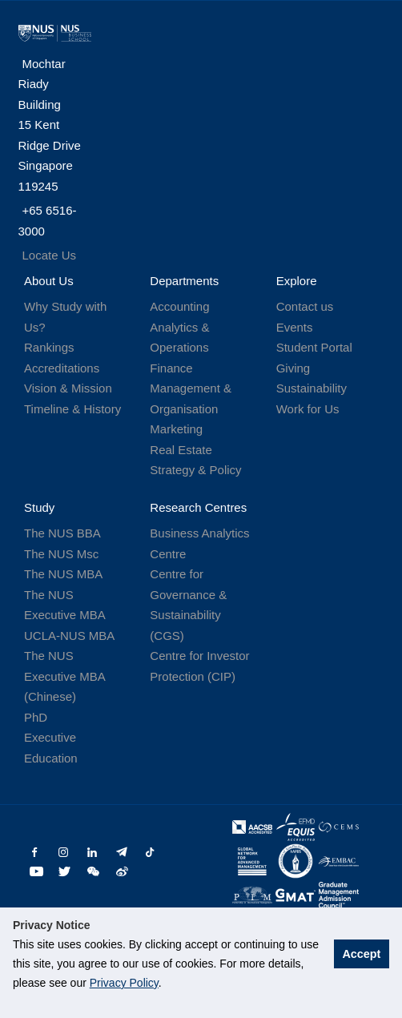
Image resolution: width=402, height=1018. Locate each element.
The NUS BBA (62, 533)
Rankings (49, 347)
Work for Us (308, 409)
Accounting (179, 306)
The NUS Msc (61, 554)
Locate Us (49, 255)
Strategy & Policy (195, 470)
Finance (171, 368)
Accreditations (61, 368)
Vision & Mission (68, 388)
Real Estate (181, 450)
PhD (35, 717)
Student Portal (314, 347)
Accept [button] (361, 954)
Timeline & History (72, 409)
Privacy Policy (124, 982)
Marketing (176, 429)
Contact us (305, 306)
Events (294, 327)
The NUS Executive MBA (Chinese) (64, 676)
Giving (293, 368)
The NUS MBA (63, 574)
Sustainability (311, 388)
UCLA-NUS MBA (69, 635)
